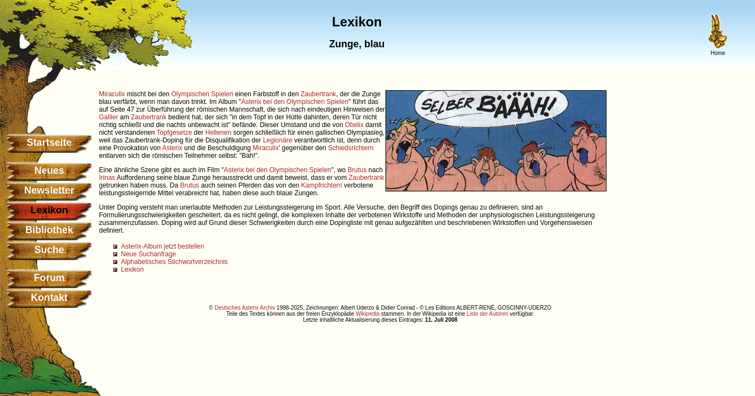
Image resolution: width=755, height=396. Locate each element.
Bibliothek (49, 229)
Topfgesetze (174, 132)
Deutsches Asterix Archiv (244, 308)
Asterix (172, 148)
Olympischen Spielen (202, 94)
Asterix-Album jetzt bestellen (162, 246)
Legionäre (277, 140)
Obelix (354, 125)
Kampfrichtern (322, 185)
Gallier (108, 117)
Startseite (48, 142)
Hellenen (218, 132)
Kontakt (49, 297)
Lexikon (132, 269)
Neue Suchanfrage (148, 254)
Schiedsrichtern (351, 148)
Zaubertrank (319, 94)
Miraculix (112, 94)
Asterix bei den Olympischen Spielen (294, 102)
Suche (49, 249)
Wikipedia (367, 314)
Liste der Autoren (488, 314)
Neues (49, 170)
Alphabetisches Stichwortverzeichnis (174, 262)
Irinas (107, 178)
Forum (49, 277)
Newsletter (49, 190)
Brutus (357, 170)
